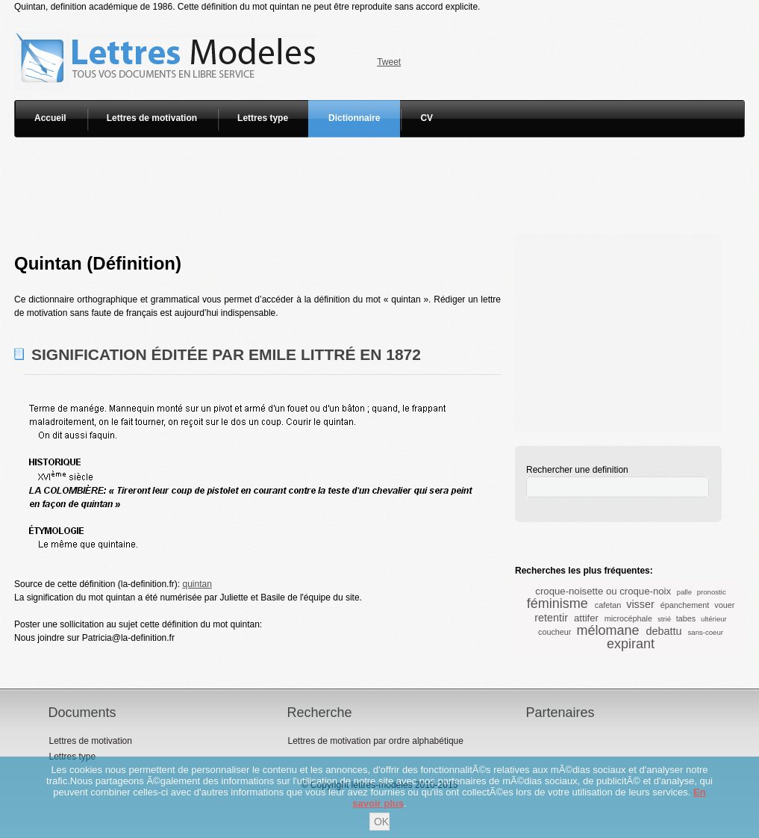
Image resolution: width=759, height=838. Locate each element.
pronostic (711, 592)
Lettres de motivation (152, 118)
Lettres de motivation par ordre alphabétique (375, 741)
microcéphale (628, 618)
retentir (551, 618)
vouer (724, 604)
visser (640, 604)
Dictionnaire (354, 118)
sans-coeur (705, 632)
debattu (664, 631)
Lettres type (262, 118)
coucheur (554, 631)
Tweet (389, 62)
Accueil (50, 118)
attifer (586, 618)
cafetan (608, 604)
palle (684, 592)
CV (426, 118)
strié (664, 619)
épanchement (684, 604)
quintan (196, 584)
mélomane (607, 630)
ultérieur (714, 619)
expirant (631, 643)
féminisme (557, 603)
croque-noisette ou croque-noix (603, 591)
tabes (686, 618)
